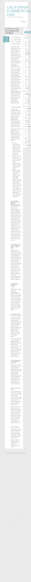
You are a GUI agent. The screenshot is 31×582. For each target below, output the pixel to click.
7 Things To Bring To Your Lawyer (16, 40)
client (19, 444)
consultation (13, 445)
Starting (17, 440)
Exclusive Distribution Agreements (27, 53)
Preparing (12, 446)
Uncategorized (13, 441)
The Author (23, 21)
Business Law (13, 440)
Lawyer (17, 445)
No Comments (14, 444)
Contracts (27, 114)
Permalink (13, 439)
